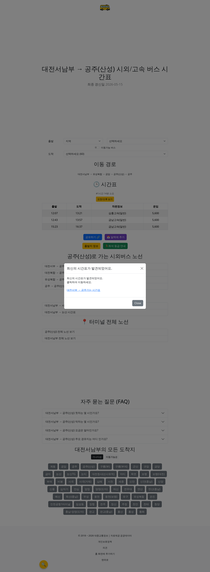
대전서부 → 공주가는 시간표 (83, 290)
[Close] (142, 268)
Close (137, 303)
